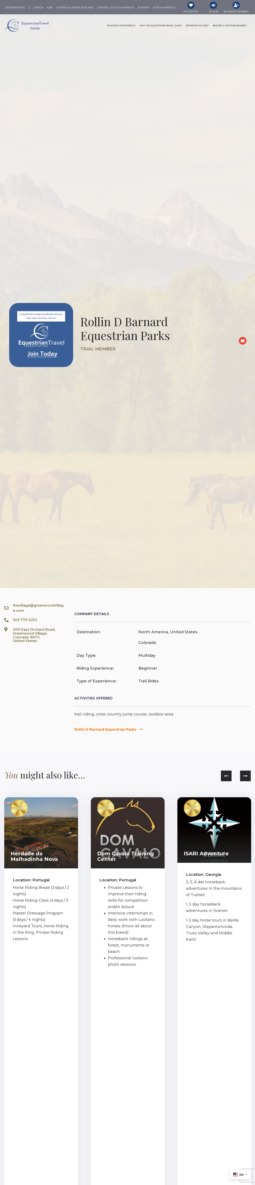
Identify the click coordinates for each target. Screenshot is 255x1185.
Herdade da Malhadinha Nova (34, 856)
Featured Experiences (121, 25)
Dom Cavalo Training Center (125, 856)
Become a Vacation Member (229, 25)
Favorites (191, 11)
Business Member (236, 11)
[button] (226, 776)
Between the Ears (197, 25)
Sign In (213, 11)
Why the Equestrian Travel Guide (161, 25)
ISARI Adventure (206, 854)
